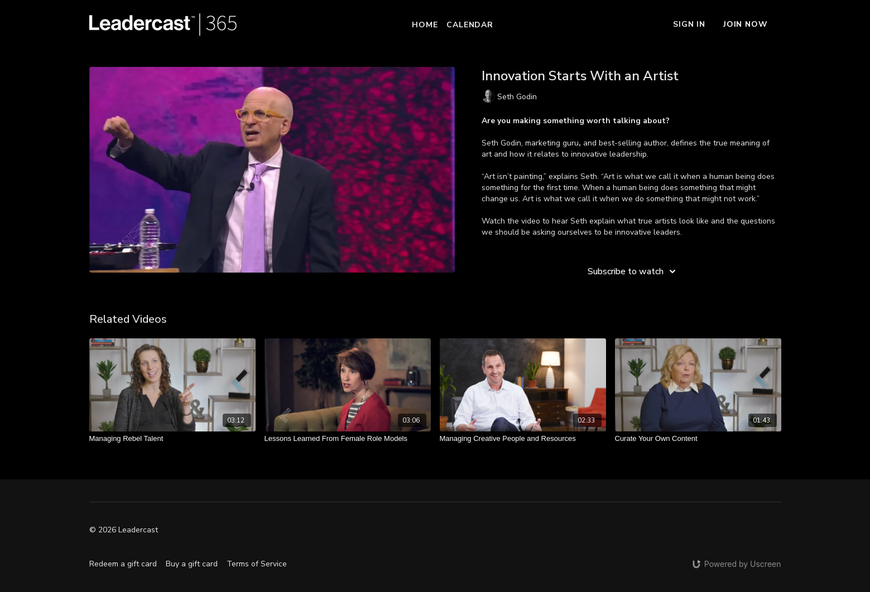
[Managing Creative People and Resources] (523, 438)
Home (425, 25)
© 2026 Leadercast (123, 530)
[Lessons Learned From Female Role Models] (348, 438)
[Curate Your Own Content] (698, 438)
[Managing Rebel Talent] (172, 438)
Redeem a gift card (123, 564)
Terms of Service (257, 564)
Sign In (689, 24)
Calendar (469, 25)
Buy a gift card (192, 564)
